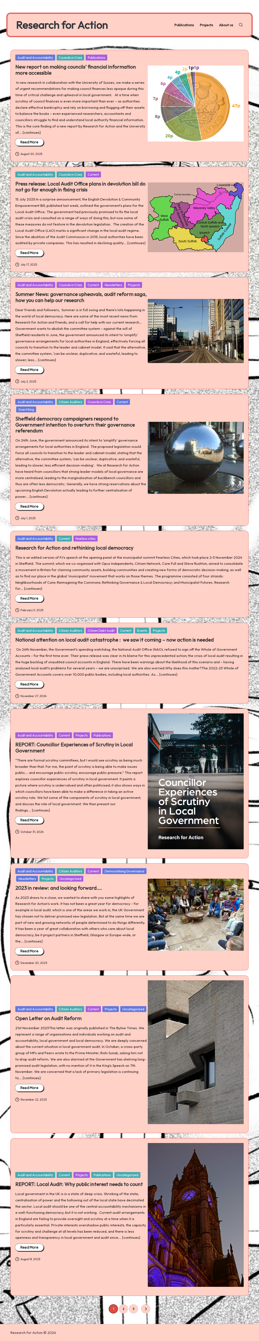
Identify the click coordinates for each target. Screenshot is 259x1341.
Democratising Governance (124, 871)
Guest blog (26, 409)
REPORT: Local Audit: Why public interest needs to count (79, 1184)
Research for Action (62, 25)
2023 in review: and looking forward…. (58, 888)
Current (93, 174)
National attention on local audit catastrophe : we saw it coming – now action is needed (114, 640)
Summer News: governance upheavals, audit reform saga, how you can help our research (81, 297)
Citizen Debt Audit (101, 630)
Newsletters (113, 285)
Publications (96, 57)
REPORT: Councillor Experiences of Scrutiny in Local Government (74, 747)
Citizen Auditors (70, 402)
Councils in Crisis (70, 57)
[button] (145, 1308)
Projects (134, 285)
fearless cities (85, 538)
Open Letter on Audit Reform (48, 1018)
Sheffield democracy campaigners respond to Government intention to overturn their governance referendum (75, 425)
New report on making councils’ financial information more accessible (75, 70)
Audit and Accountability (35, 57)
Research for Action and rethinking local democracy (74, 548)
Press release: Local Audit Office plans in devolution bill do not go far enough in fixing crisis (80, 187)
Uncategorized (70, 879)
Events (142, 630)
